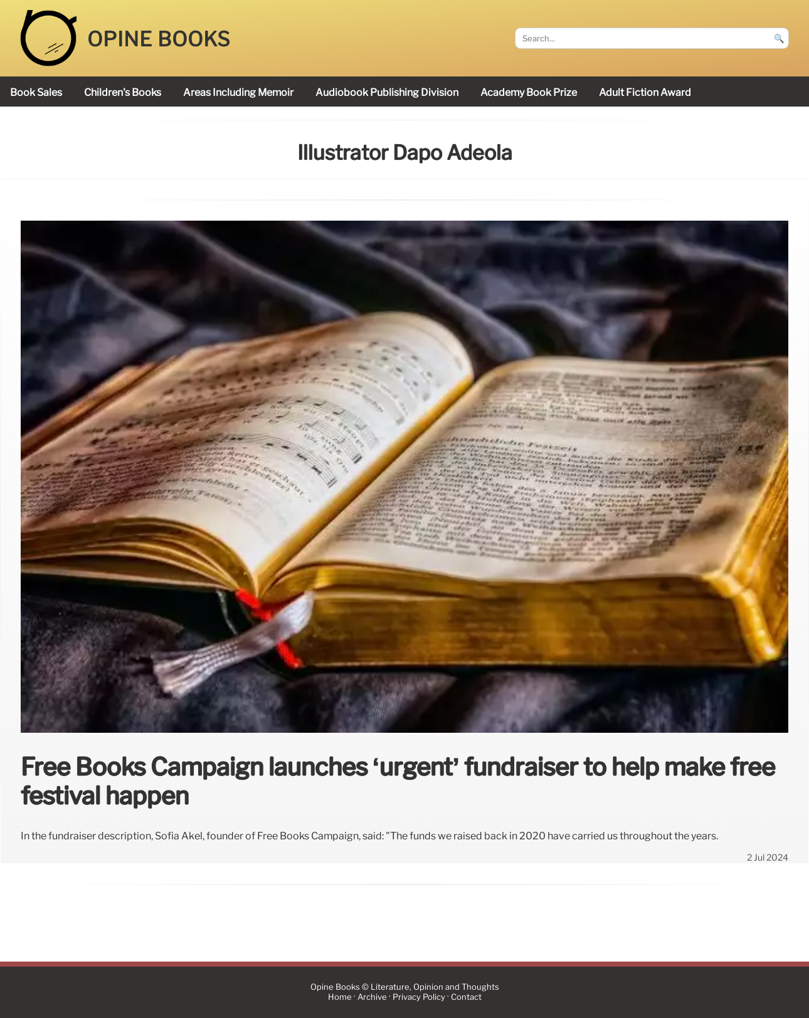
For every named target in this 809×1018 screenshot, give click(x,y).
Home (340, 997)
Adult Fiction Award (645, 92)
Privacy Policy (419, 997)
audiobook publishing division (386, 92)
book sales (36, 92)
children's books (122, 92)
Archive (372, 997)
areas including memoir (238, 92)
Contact (466, 997)
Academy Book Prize (528, 92)
